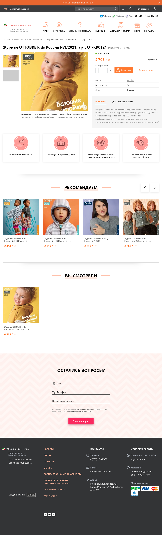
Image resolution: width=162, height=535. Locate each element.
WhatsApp (120, 16)
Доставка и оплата (120, 31)
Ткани (46, 31)
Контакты (149, 31)
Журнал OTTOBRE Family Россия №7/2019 (96, 239)
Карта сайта (50, 495)
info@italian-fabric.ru (100, 471)
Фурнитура (59, 31)
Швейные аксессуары (80, 31)
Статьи (47, 455)
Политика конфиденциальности (63, 474)
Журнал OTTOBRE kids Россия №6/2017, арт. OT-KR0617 (136, 239)
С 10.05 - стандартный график (78, 2)
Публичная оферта (54, 489)
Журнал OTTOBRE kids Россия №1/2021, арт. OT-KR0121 (16, 328)
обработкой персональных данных (77, 411)
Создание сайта (17, 494)
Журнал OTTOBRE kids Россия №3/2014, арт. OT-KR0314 (16, 239)
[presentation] (145, 187)
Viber (131, 16)
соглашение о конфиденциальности (91, 409)
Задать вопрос (81, 421)
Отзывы (48, 467)
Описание (100, 101)
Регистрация (143, 9)
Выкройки (100, 31)
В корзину (126, 70)
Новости (49, 449)
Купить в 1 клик (146, 70)
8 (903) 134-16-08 (146, 16)
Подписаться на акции (18, 9)
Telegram (107, 16)
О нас (137, 31)
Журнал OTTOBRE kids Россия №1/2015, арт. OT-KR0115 (56, 239)
